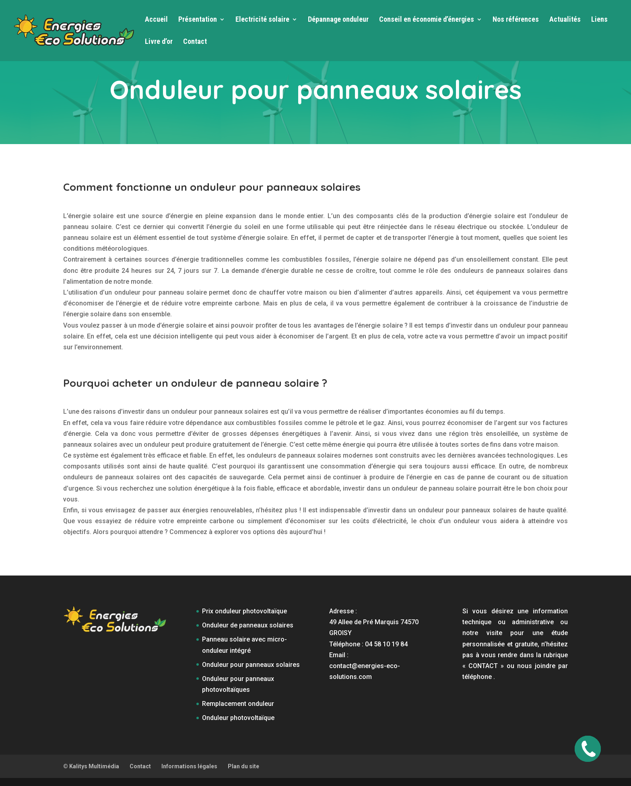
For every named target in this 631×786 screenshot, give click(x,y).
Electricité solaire (262, 20)
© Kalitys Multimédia (91, 766)
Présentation (197, 20)
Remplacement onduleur (238, 704)
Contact (195, 42)
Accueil (156, 20)
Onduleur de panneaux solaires (247, 625)
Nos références (516, 20)
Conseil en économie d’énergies (426, 20)
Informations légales (189, 766)
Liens (599, 20)
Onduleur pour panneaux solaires (251, 664)
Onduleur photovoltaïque (238, 718)
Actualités (565, 20)
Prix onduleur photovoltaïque (244, 611)
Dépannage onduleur (338, 20)
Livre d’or (159, 42)
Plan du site (243, 766)
